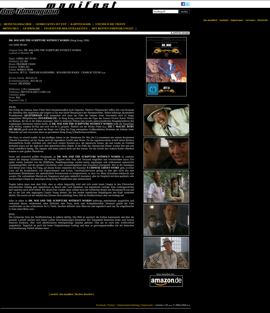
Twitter (111, 305)
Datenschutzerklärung (129, 305)
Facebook (101, 305)
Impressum (146, 305)
